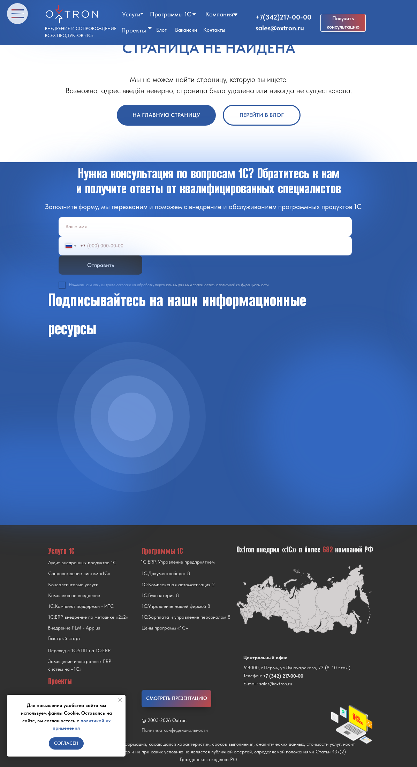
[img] (132, 417)
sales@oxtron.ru (280, 28)
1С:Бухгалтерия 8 (160, 595)
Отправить (100, 265)
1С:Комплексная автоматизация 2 (178, 584)
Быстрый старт (64, 638)
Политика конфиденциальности (175, 730)
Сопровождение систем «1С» (79, 573)
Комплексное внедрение (74, 595)
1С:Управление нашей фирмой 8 (176, 606)
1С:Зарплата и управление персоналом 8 (186, 617)
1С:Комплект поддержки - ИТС (81, 606)
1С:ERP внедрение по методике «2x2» (88, 617)
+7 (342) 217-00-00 (283, 676)
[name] (205, 226)
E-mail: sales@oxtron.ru (267, 683)
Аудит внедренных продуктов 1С (82, 562)
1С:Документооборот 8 (166, 573)
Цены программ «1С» (165, 628)
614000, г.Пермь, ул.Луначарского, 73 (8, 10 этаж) (296, 667)
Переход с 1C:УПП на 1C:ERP (79, 650)
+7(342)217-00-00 (283, 17)
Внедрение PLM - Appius (74, 628)
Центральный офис (265, 657)
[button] (343, 23)
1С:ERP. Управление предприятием (178, 562)
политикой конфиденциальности (243, 285)
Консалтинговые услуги (73, 584)
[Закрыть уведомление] (120, 700)
